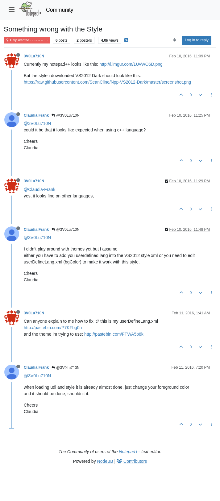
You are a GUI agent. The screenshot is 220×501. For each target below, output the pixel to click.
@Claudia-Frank (39, 189)
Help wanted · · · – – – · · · (26, 40)
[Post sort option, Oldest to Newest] (174, 40)
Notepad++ (129, 451)
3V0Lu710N (34, 56)
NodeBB (105, 461)
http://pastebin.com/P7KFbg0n (53, 327)
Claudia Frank (36, 115)
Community (59, 10)
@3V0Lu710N (66, 115)
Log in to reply (197, 40)
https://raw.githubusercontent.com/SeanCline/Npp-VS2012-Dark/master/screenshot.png (107, 82)
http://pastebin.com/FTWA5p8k (113, 334)
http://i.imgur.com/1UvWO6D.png (131, 64)
